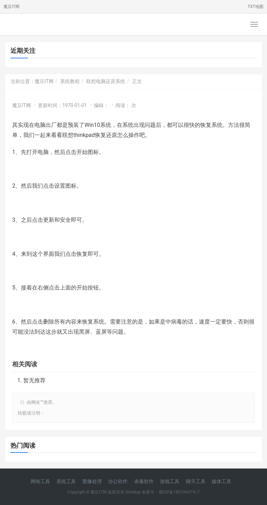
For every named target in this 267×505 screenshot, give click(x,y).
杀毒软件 (144, 481)
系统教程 (70, 81)
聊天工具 (195, 481)
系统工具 (66, 481)
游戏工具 (169, 481)
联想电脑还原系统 (105, 81)
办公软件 (118, 481)
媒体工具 (221, 481)
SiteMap (133, 492)
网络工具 (40, 481)
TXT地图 (256, 6)
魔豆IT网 (11, 6)
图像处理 (92, 481)
